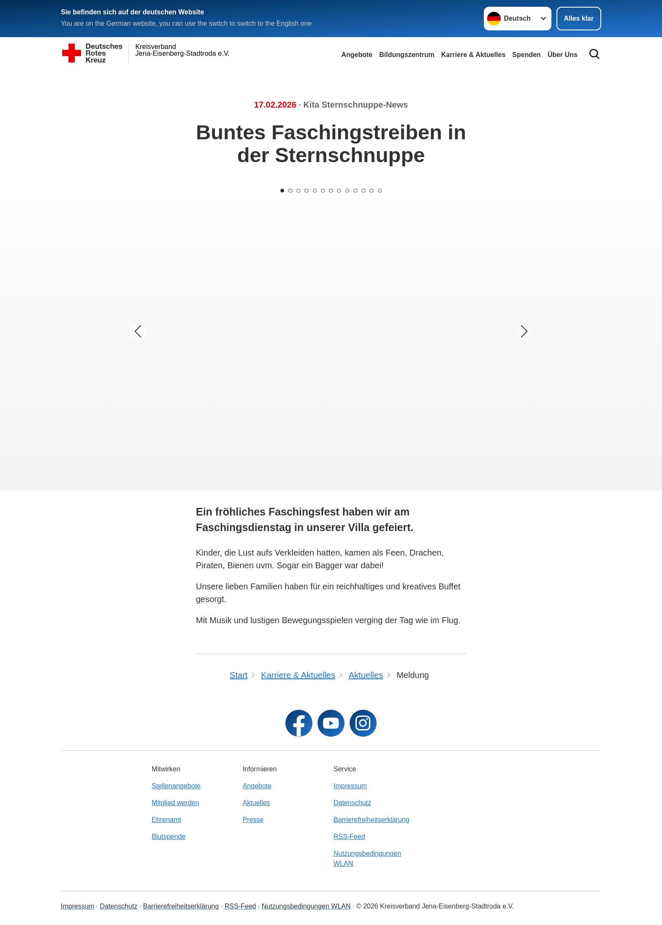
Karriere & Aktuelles (473, 54)
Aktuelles (256, 802)
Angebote (356, 54)
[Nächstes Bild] (524, 331)
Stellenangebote (176, 785)
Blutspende (168, 836)
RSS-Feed (349, 836)
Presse (253, 819)
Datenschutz (352, 802)
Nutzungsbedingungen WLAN (367, 858)
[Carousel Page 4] (306, 190)
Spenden (526, 54)
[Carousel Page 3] (297, 190)
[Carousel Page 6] (322, 190)
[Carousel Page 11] (365, 190)
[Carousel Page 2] (289, 190)
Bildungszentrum (406, 54)
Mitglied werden (175, 802)
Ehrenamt (166, 819)
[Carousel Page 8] (339, 190)
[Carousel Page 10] (356, 190)
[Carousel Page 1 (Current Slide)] (280, 190)
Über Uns (563, 54)
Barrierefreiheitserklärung (372, 819)
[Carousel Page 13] (382, 190)
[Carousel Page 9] (348, 190)
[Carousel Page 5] (314, 190)
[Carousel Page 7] (331, 190)
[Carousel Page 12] (373, 190)
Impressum (350, 785)
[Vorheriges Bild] (137, 331)
